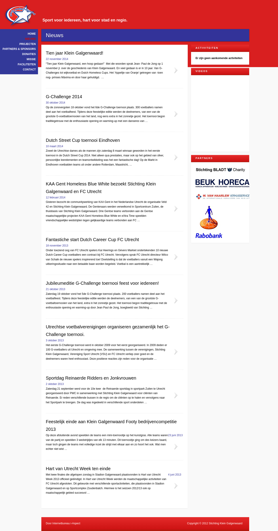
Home (32, 33)
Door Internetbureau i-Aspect (63, 523)
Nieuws (30, 38)
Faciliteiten (27, 64)
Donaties (29, 54)
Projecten (27, 44)
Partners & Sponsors (19, 49)
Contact (29, 69)
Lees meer (175, 70)
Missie (31, 59)
